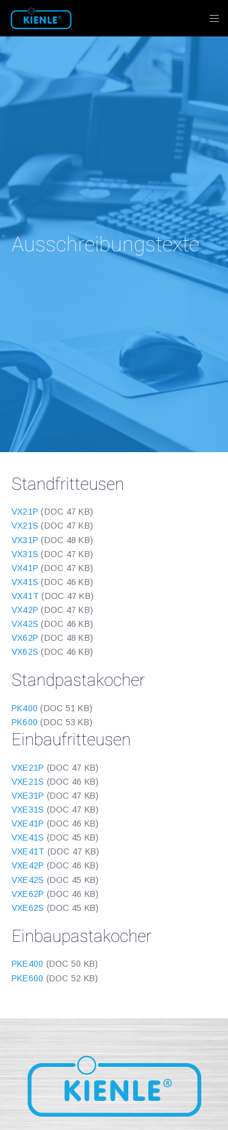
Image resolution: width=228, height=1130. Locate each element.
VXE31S (28, 809)
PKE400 (28, 964)
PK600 (25, 722)
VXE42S (28, 880)
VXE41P (28, 823)
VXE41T (28, 851)
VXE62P (28, 894)
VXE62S (28, 908)
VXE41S (28, 837)
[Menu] (211, 18)
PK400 (25, 708)
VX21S (25, 525)
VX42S (25, 624)
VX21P (25, 511)
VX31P (25, 540)
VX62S (25, 652)
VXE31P (28, 795)
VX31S (25, 554)
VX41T (25, 596)
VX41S (25, 582)
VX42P (25, 610)
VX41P (25, 568)
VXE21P (28, 768)
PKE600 (28, 978)
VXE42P (28, 865)
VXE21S (28, 782)
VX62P (25, 638)
